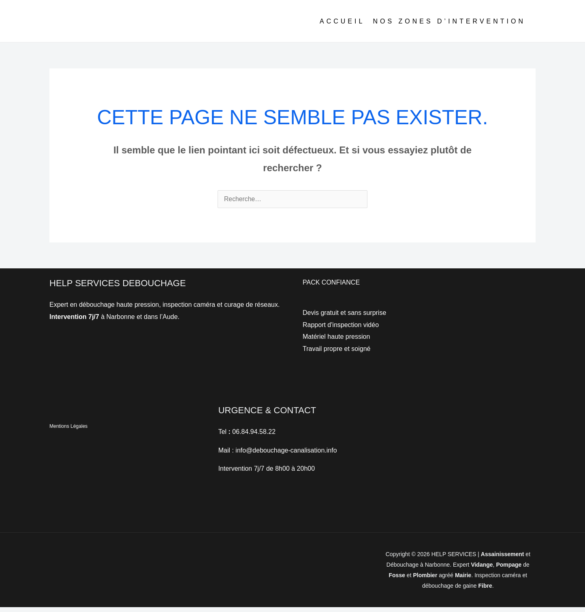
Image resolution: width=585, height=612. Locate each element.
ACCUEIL (342, 26)
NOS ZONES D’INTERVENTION (449, 26)
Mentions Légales (68, 431)
